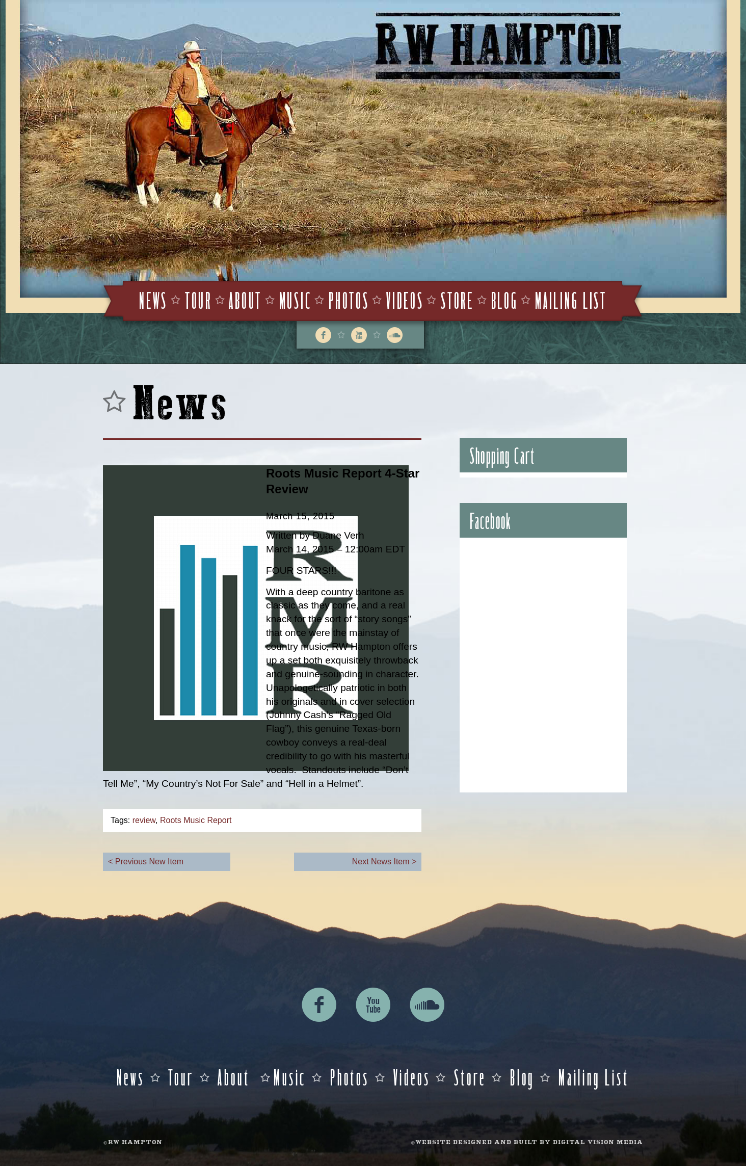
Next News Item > (384, 861)
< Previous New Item (145, 861)
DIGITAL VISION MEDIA (598, 1143)
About (245, 299)
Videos (404, 299)
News (153, 299)
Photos (349, 299)
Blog (504, 299)
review (143, 820)
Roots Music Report (196, 820)
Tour (198, 299)
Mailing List (571, 299)
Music (295, 299)
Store (457, 299)
